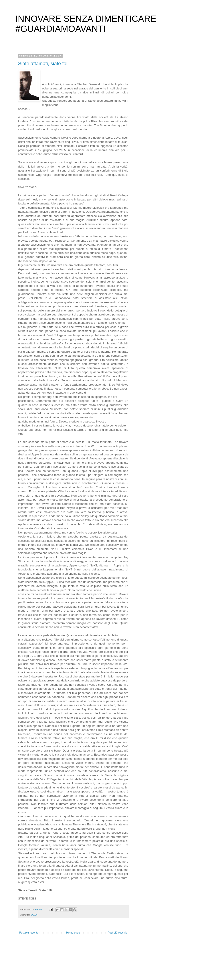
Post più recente (29, 932)
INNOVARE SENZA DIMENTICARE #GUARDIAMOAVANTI (86, 24)
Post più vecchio (117, 932)
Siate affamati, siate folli (44, 63)
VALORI (35, 915)
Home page (73, 932)
